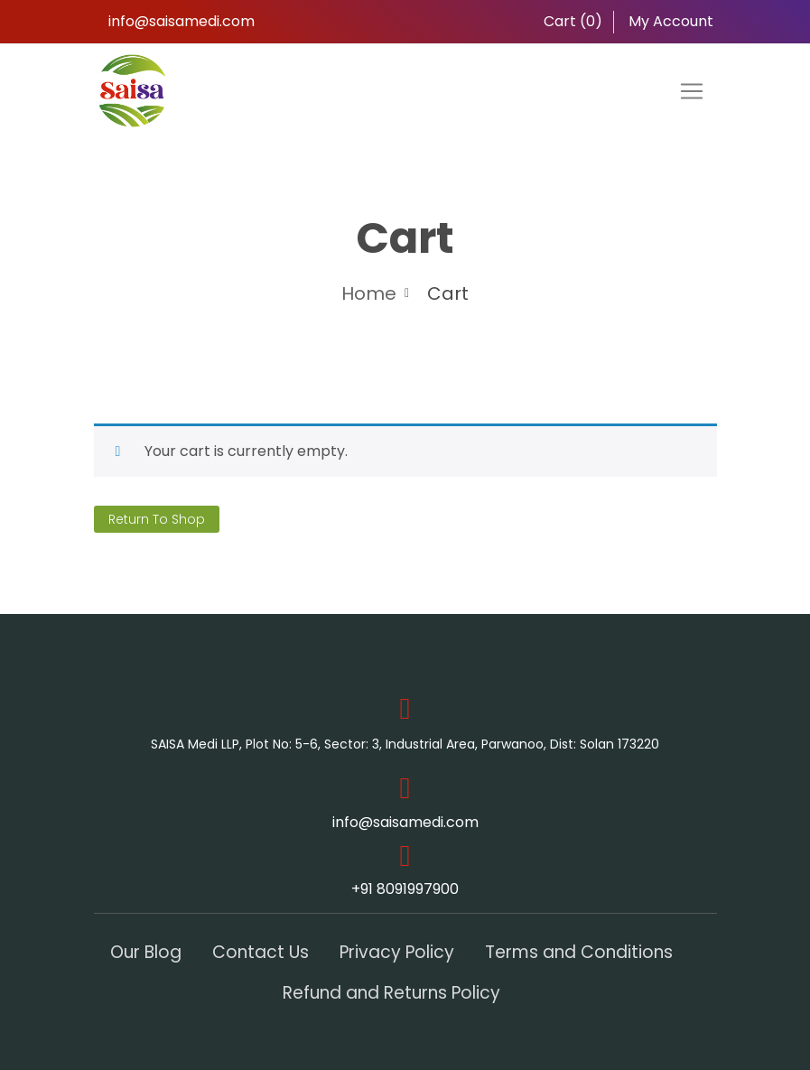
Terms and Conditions (579, 952)
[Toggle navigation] (691, 91)
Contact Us (260, 952)
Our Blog (146, 952)
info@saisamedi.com (181, 21)
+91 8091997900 (405, 889)
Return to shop (156, 519)
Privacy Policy (397, 952)
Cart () (571, 21)
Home (368, 293)
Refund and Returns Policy (391, 993)
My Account (669, 21)
